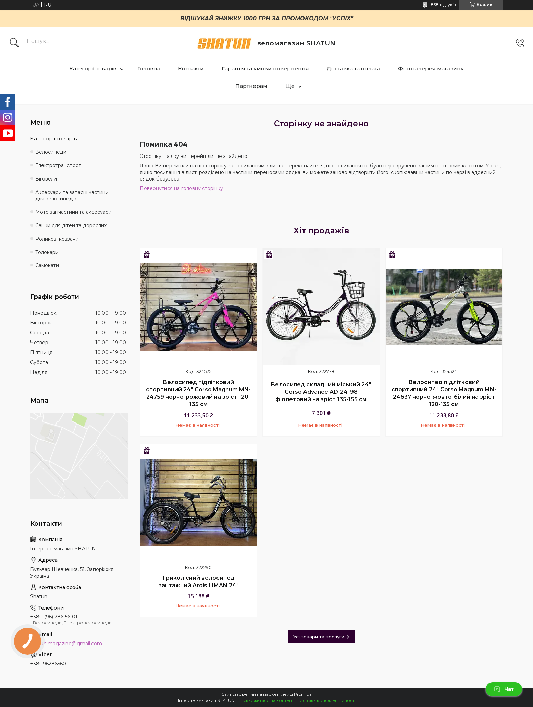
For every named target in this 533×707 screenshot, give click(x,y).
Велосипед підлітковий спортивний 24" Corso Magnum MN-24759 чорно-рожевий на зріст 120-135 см (198, 393)
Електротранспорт (58, 165)
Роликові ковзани (57, 239)
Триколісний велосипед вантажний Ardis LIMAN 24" (198, 582)
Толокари (47, 252)
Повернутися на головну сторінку (181, 188)
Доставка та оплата (353, 68)
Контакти (191, 68)
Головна (148, 68)
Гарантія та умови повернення (265, 68)
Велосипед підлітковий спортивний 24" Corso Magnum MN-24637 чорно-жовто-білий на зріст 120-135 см (444, 393)
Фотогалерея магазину (431, 68)
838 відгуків (443, 4)
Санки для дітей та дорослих (71, 225)
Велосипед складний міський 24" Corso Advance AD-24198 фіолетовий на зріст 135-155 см (321, 392)
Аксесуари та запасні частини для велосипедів (72, 195)
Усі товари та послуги (318, 636)
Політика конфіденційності (326, 700)
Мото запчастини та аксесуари (73, 212)
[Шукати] (14, 43)
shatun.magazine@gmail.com (66, 643)
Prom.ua (303, 694)
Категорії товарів (92, 68)
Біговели (46, 179)
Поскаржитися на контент (265, 700)
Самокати (47, 265)
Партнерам (251, 86)
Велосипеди (50, 152)
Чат (504, 689)
